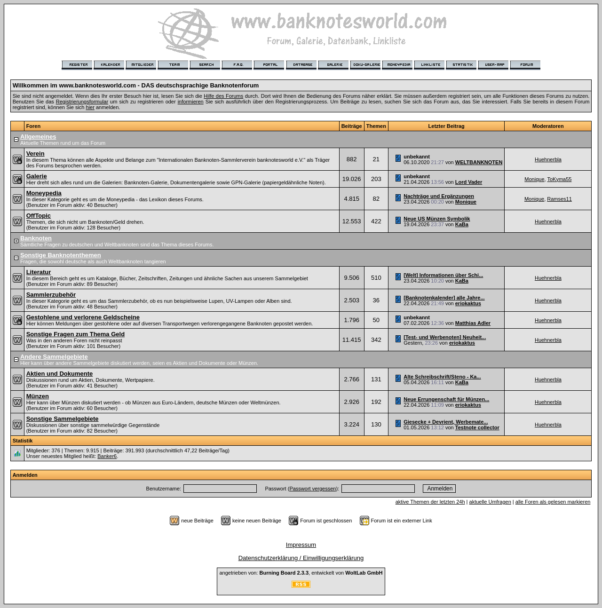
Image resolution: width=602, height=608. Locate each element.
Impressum (301, 544)
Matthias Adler (473, 323)
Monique (534, 179)
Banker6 (107, 456)
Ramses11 (559, 199)
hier (90, 107)
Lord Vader (468, 182)
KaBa (461, 224)
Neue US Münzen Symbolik (437, 218)
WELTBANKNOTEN (479, 162)
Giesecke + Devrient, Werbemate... (446, 422)
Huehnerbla (548, 159)
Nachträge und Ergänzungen (439, 196)
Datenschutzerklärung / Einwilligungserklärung (301, 557)
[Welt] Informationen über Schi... (443, 275)
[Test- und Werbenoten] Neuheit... (445, 337)
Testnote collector (477, 427)
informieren (191, 101)
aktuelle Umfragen (490, 502)
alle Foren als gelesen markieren (553, 502)
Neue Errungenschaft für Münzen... (446, 399)
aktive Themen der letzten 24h (430, 502)
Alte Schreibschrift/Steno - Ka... (442, 376)
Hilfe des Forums (223, 96)
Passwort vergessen (312, 488)
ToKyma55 (559, 179)
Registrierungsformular (82, 101)
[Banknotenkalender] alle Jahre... (444, 297)
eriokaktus (468, 303)
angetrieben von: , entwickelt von (300, 573)
